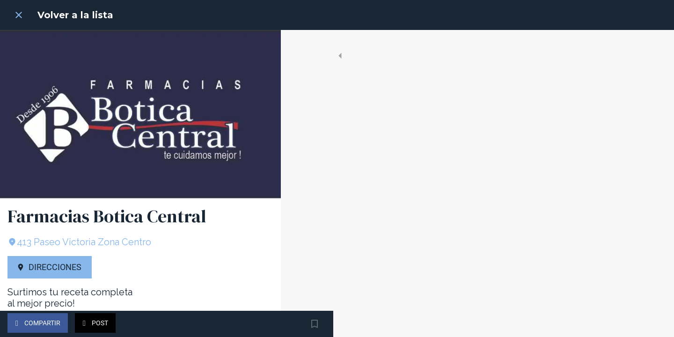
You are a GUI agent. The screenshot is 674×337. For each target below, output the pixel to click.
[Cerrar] (18, 15)
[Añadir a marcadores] (262, 324)
